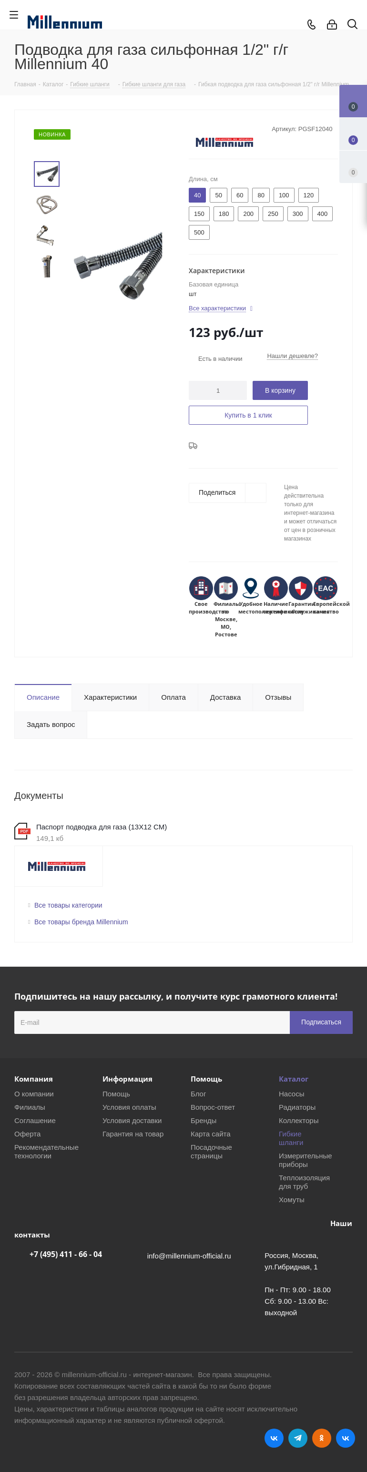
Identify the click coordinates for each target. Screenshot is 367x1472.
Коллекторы (299, 1120)
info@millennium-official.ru (189, 1256)
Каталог (293, 1079)
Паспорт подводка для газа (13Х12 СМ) (101, 827)
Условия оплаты (129, 1107)
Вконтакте (274, 1438)
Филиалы (29, 1107)
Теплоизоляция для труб (304, 1182)
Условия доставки (132, 1120)
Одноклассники (321, 1438)
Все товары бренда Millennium (81, 922)
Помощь (116, 1094)
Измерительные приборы (305, 1160)
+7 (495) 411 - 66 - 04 (66, 1254)
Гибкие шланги (291, 1138)
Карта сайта (211, 1134)
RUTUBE (345, 1438)
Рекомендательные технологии (46, 1151)
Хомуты (292, 1200)
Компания (33, 1079)
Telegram (297, 1438)
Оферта (27, 1134)
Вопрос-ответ (213, 1107)
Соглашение (35, 1120)
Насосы (291, 1094)
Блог (198, 1094)
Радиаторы (297, 1107)
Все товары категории (68, 905)
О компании (34, 1094)
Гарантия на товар (132, 1134)
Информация (127, 1079)
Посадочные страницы (211, 1151)
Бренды (203, 1120)
